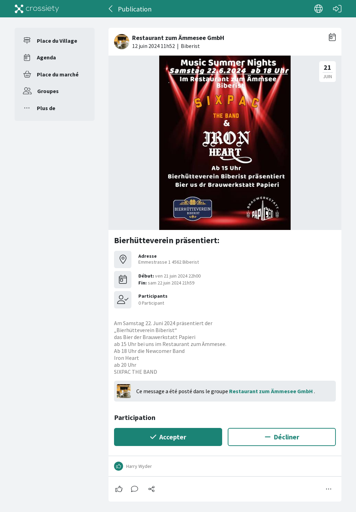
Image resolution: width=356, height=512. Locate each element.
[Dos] (111, 8)
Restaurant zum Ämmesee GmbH (271, 391)
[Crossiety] (36, 8)
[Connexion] (337, 8)
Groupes (48, 91)
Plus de (46, 108)
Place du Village (57, 40)
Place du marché (58, 74)
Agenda (46, 57)
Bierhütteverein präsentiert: (166, 240)
